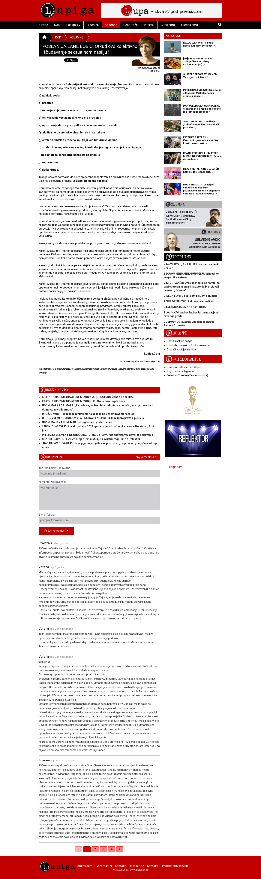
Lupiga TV (73, 25)
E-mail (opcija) (99, 518)
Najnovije (174, 36)
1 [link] (87, 849)
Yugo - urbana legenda (180, 371)
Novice (43, 25)
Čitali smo (168, 25)
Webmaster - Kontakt (111, 866)
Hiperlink (93, 25)
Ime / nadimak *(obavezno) (99, 471)
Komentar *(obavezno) (99, 495)
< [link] (79, 849)
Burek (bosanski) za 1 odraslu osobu (188, 345)
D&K (57, 25)
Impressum (85, 866)
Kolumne (111, 25)
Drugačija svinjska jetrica (181, 349)
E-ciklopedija (183, 359)
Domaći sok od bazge (179, 341)
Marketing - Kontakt (144, 866)
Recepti (176, 333)
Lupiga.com (174, 467)
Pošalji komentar (56, 531)
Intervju (149, 25)
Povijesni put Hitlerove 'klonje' (184, 367)
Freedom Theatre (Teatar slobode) (187, 375)
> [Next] (120, 849)
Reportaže (130, 25)
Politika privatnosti (175, 866)
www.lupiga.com (139, 869)
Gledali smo (189, 25)
